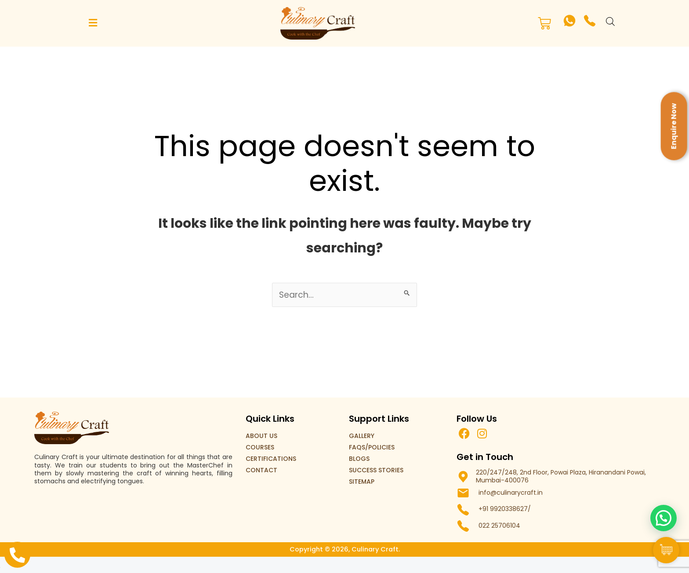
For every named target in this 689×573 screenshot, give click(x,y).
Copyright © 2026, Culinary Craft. (344, 549)
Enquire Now (674, 126)
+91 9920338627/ (505, 509)
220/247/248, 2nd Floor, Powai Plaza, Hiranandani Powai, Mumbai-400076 (561, 476)
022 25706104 (499, 526)
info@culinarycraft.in (511, 493)
